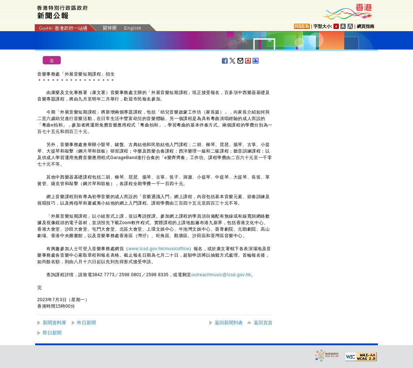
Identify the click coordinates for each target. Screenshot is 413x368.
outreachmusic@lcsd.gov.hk (221, 274)
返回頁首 (263, 322)
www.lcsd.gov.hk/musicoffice (158, 248)
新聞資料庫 (54, 322)
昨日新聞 (86, 322)
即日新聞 (52, 332)
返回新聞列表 (229, 322)
